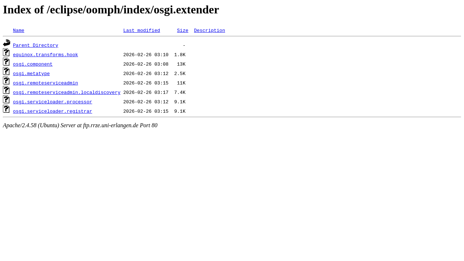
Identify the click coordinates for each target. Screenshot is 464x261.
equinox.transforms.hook (45, 54)
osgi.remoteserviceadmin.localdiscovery (66, 92)
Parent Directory (35, 45)
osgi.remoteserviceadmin (45, 82)
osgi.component (33, 64)
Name (18, 30)
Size (182, 30)
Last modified (141, 30)
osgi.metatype (31, 73)
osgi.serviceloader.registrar (52, 111)
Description (209, 30)
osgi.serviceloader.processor (52, 101)
